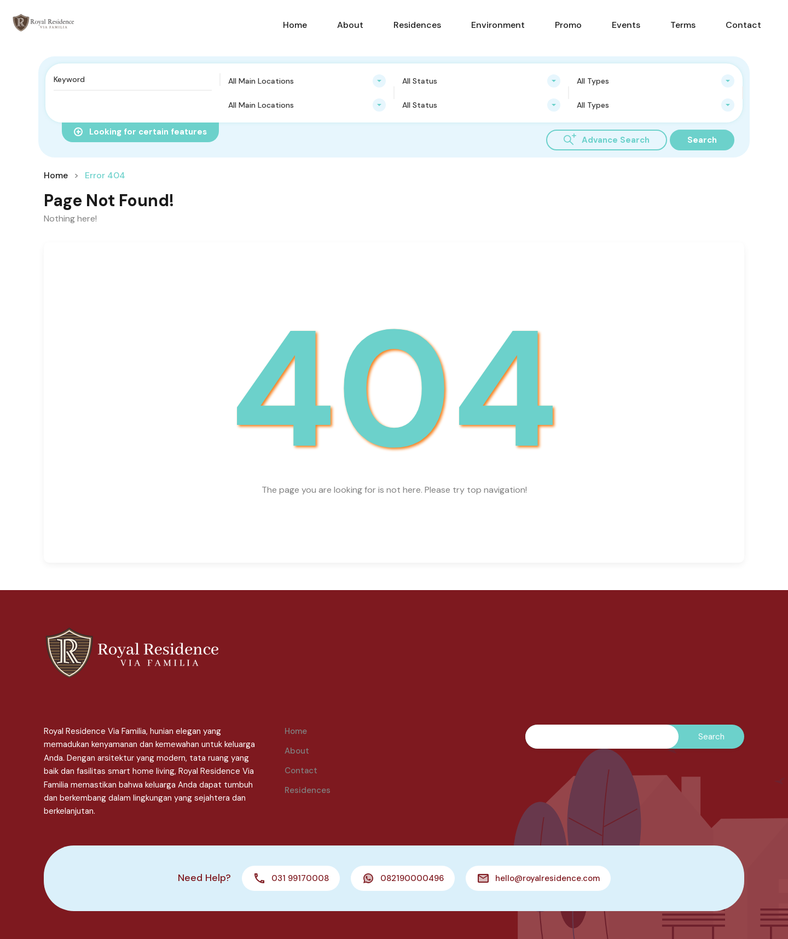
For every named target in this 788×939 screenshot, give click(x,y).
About (350, 25)
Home (295, 25)
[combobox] (307, 81)
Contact (743, 25)
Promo (568, 25)
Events (626, 25)
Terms (683, 25)
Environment (498, 25)
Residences (417, 25)
